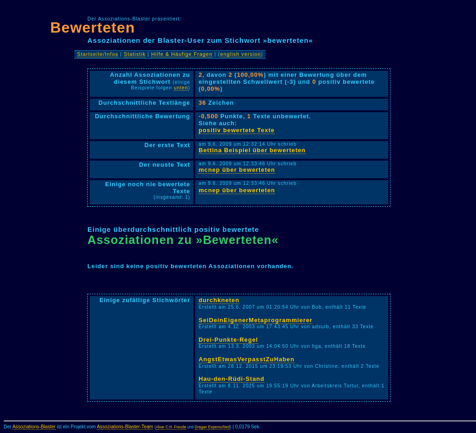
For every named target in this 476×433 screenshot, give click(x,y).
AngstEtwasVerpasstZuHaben (246, 359)
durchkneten (218, 300)
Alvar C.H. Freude (171, 427)
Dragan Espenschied (212, 427)
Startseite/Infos (98, 54)
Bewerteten (92, 27)
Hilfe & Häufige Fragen (181, 54)
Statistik (134, 54)
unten (181, 87)
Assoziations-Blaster (34, 426)
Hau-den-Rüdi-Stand (231, 378)
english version (240, 54)
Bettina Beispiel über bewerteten (251, 150)
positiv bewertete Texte (236, 130)
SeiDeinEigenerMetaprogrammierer (255, 320)
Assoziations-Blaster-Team (125, 426)
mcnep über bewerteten (236, 169)
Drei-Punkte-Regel (228, 339)
